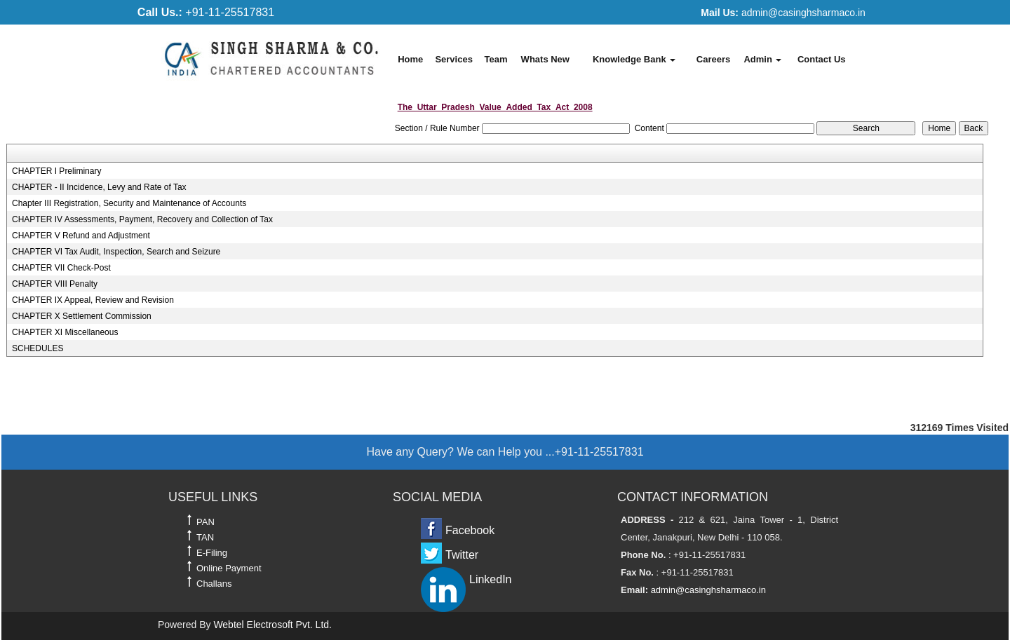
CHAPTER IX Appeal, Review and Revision (93, 300)
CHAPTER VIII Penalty (54, 284)
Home (410, 59)
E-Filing (211, 552)
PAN (205, 522)
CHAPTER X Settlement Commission (82, 316)
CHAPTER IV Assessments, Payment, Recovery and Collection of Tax (142, 219)
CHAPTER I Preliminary (56, 171)
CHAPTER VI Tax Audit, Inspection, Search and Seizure (116, 252)
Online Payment (229, 568)
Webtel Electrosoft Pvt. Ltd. (272, 624)
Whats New (545, 59)
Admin (762, 59)
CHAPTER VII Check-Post (61, 268)
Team (495, 59)
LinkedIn (490, 579)
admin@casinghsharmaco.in (783, 12)
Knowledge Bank (634, 59)
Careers (713, 59)
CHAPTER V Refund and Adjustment (81, 235)
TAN (205, 537)
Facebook (469, 530)
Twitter (461, 555)
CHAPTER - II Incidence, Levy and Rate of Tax (99, 187)
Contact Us (821, 59)
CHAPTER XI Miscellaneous (65, 332)
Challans (214, 583)
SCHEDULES (37, 348)
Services (454, 59)
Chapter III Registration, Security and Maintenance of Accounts (129, 203)
